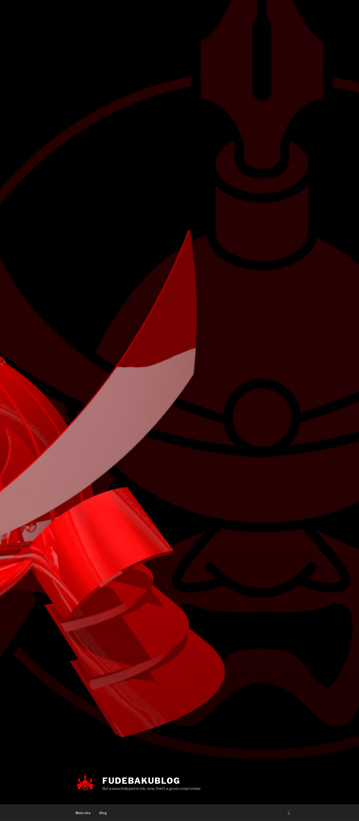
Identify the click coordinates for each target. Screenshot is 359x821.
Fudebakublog (141, 781)
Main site (83, 813)
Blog (103, 813)
